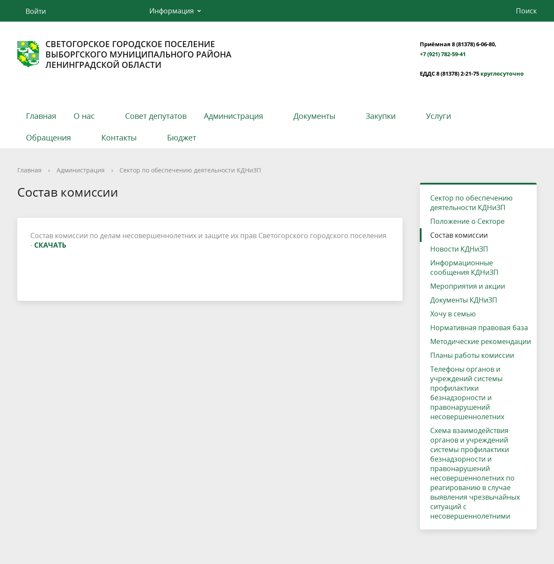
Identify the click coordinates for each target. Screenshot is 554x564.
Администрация (233, 116)
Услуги (438, 116)
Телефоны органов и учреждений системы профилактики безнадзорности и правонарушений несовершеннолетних (467, 392)
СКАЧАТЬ (50, 245)
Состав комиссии (459, 235)
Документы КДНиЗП (463, 300)
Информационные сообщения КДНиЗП (464, 267)
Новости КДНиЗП (459, 249)
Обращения (48, 137)
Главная (41, 116)
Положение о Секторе (467, 221)
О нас (84, 116)
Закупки (381, 116)
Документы (314, 116)
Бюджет (181, 137)
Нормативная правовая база (479, 327)
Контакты (119, 137)
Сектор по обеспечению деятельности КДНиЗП (190, 170)
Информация (171, 11)
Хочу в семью (453, 314)
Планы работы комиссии (472, 355)
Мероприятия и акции (467, 286)
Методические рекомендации (480, 341)
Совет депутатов (156, 116)
